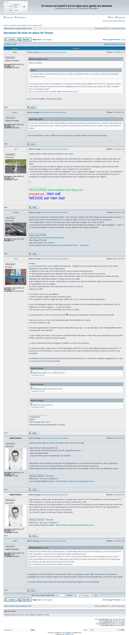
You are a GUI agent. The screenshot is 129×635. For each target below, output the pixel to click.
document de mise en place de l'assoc (28, 32)
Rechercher (120, 17)
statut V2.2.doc (39, 405)
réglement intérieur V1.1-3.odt (44, 373)
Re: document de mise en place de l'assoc (53, 52)
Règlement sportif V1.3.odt (43, 389)
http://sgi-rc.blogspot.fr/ (49, 479)
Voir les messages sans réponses (15, 25)
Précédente (116, 39)
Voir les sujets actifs (35, 25)
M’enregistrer (20, 17)
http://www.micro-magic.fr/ (44, 243)
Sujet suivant (120, 44)
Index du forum (9, 28)
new (30, 28)
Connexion (8, 17)
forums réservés (21, 28)
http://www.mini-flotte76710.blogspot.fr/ (48, 238)
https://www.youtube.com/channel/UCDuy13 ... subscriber (65, 245)
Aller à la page (107, 39)
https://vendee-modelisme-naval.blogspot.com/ (75, 481)
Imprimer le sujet (10, 44)
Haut (5, 107)
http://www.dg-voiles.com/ (39, 422)
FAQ (110, 17)
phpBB (57, 632)
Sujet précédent (109, 44)
